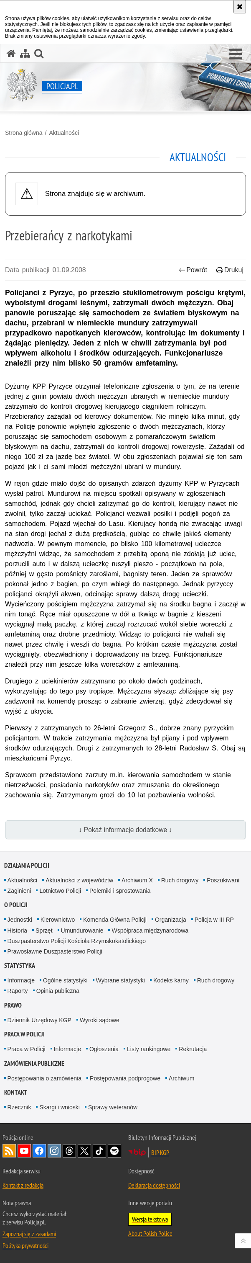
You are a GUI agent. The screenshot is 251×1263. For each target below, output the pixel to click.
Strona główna (24, 132)
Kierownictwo (58, 919)
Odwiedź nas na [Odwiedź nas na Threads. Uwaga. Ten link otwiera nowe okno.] (69, 1150)
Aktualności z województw (79, 880)
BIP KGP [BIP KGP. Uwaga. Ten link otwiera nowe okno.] (160, 1152)
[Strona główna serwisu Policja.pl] (11, 53)
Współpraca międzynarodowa (150, 930)
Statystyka (19, 965)
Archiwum (181, 1078)
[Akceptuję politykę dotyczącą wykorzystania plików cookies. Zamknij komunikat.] (239, 6)
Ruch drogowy (180, 880)
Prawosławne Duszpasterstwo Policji (55, 951)
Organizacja (170, 919)
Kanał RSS (9, 1150)
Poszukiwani (223, 880)
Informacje (21, 980)
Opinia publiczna (58, 990)
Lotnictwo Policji (60, 890)
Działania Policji (26, 865)
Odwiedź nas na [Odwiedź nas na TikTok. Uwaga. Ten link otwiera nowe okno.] (99, 1150)
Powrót (193, 269)
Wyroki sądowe (99, 1020)
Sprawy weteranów (112, 1107)
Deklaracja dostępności (154, 1185)
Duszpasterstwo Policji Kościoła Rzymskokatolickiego (77, 941)
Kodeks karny (171, 980)
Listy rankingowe (148, 1049)
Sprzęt (43, 930)
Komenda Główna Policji (115, 919)
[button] (235, 54)
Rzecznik (19, 1107)
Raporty (18, 990)
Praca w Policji (24, 1034)
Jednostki (20, 919)
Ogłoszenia (104, 1049)
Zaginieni (19, 890)
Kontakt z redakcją (23, 1185)
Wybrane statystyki (120, 980)
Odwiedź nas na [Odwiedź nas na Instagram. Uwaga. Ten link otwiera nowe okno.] (54, 1150)
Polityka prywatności (25, 1245)
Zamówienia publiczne (34, 1063)
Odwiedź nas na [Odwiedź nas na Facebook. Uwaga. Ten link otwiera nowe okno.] (39, 1150)
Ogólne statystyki (65, 980)
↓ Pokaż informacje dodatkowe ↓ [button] (125, 829)
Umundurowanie (82, 930)
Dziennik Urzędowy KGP (39, 1020)
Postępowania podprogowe (125, 1078)
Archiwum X (137, 880)
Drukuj (229, 269)
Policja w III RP (214, 919)
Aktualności (64, 132)
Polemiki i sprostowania (119, 890)
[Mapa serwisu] (25, 53)
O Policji (16, 904)
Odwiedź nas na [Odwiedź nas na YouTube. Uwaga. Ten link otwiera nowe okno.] (24, 1150)
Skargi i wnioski (59, 1107)
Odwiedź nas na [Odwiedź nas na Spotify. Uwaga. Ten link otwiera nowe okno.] (114, 1150)
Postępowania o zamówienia (44, 1078)
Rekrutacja (193, 1049)
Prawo (13, 1005)
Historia (17, 930)
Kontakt (15, 1092)
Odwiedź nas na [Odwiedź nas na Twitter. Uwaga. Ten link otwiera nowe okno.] (84, 1150)
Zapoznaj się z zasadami (29, 1233)
